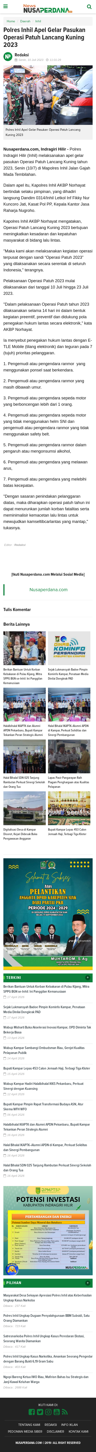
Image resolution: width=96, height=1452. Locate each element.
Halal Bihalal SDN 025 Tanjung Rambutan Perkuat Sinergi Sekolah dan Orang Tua (24, 782)
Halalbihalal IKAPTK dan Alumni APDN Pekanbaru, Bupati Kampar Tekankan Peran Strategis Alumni (23, 730)
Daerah (25, 21)
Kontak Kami (78, 1431)
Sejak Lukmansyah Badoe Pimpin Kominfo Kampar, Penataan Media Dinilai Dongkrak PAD (68, 674)
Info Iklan (69, 1425)
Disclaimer (55, 1431)
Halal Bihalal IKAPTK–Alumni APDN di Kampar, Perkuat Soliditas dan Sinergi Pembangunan (68, 730)
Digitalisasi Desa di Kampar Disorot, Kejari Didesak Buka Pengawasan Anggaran (20, 834)
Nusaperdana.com (49, 589)
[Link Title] (32, 1412)
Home (11, 21)
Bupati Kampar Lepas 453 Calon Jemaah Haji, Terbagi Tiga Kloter (46, 1068)
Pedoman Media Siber (25, 1431)
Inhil (38, 21)
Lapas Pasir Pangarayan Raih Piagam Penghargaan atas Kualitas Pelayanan (68, 782)
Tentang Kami (29, 1425)
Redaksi (51, 1425)
